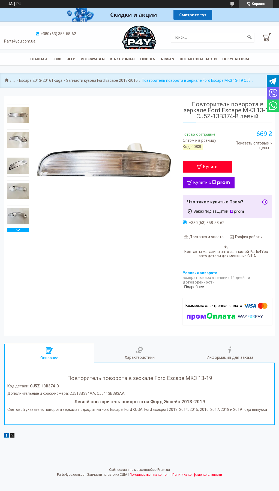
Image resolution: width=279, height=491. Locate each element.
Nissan (167, 59)
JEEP (71, 59)
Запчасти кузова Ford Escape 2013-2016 (102, 80)
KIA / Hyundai (122, 59)
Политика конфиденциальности (197, 475)
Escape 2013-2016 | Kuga (40, 80)
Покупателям (235, 59)
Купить (210, 166)
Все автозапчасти (198, 59)
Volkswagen (93, 59)
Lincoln (147, 59)
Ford (56, 59)
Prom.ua (163, 470)
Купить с (211, 182)
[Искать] (249, 37)
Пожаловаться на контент (150, 475)
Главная (38, 59)
